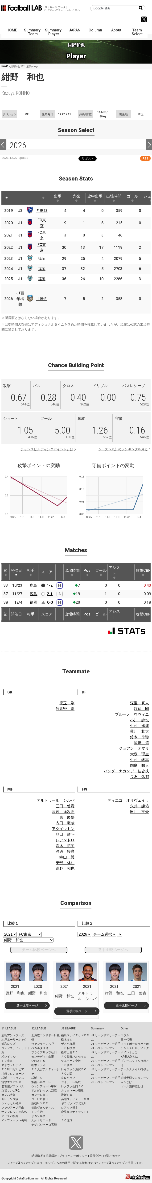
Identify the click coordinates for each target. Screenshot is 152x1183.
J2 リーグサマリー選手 (105, 1061)
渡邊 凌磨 (65, 851)
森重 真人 (139, 703)
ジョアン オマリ (134, 748)
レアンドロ (65, 840)
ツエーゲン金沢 (71, 1061)
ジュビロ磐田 (39, 1099)
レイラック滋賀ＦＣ (73, 1069)
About (116, 30)
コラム (125, 1035)
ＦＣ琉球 (66, 1120)
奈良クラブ (68, 1078)
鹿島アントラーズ (12, 1035)
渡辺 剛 (141, 708)
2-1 (50, 594)
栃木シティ (38, 1065)
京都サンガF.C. (10, 1090)
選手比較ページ (27, 1005)
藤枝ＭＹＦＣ (39, 1103)
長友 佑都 (139, 776)
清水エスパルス (11, 1082)
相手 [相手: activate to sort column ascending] (30, 572)
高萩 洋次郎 (63, 811)
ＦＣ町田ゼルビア (12, 1069)
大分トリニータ (41, 1120)
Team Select (137, 32)
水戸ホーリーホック (14, 1039)
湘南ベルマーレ (41, 1082)
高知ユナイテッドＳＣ (75, 1099)
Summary (97, 1028)
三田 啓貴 (65, 806)
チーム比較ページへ (39, 950)
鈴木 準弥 (139, 737)
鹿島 (33, 585)
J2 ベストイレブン (103, 1065)
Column (95, 30)
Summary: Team (32, 32)
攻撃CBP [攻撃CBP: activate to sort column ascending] (143, 572)
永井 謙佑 (139, 806)
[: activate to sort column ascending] (15, 198)
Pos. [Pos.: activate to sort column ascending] (87, 572)
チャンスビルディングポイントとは (47, 449)
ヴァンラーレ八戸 (42, 1043)
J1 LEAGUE (8, 1028)
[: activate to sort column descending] (6, 198)
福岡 (41, 258)
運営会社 (95, 1155)
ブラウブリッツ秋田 (44, 1052)
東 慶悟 (66, 817)
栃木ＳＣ (66, 1039)
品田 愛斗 (65, 834)
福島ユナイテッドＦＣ (75, 1035)
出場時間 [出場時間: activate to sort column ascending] (113, 198)
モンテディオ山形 (42, 1056)
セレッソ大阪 (9, 1099)
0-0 (50, 602)
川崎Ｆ (41, 299)
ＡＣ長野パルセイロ (73, 1056)
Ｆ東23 (42, 210)
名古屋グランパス (12, 1086)
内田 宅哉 (65, 823)
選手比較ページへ (113, 950)
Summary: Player (53, 32)
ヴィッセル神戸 (11, 1103)
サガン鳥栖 (38, 1116)
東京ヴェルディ (11, 1065)
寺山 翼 (66, 857)
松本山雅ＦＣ (69, 1052)
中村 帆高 (139, 759)
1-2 (50, 585)
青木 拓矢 (65, 845)
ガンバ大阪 (8, 1095)
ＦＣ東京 (7, 1061)
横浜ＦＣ (37, 1078)
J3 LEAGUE (68, 1028)
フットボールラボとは (135, 1043)
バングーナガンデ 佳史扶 (126, 771)
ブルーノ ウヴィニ (132, 714)
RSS (145, 158)
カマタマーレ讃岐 (72, 1090)
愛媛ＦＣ (66, 1095)
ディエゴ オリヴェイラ (128, 800)
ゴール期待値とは (132, 1086)
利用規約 (38, 1155)
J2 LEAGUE (38, 1028)
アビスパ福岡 (9, 1116)
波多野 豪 (65, 708)
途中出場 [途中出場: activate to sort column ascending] (95, 198)
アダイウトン (63, 828)
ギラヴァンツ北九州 (73, 1103)
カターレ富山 (39, 1095)
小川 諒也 (139, 720)
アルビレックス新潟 (44, 1090)
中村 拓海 (139, 725)
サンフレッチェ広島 (14, 1112)
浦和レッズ (8, 1043)
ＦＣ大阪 (66, 1073)
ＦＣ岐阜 (66, 1065)
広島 (33, 594)
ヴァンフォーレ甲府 (44, 1086)
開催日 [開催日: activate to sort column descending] (16, 572)
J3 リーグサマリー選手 (105, 1078)
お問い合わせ (111, 1155)
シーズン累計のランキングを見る (123, 449)
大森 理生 (139, 754)
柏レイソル (8, 1056)
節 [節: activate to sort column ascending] (6, 572)
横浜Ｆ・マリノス (12, 1078)
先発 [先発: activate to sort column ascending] (76, 198)
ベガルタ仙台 (39, 1048)
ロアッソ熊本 (69, 1107)
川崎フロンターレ (12, 1073)
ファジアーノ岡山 (12, 1107)
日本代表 (126, 1039)
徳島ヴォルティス (42, 1107)
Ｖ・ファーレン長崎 (14, 1120)
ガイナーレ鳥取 (71, 1082)
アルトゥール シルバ (55, 800)
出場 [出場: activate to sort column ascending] (58, 198)
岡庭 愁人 (139, 765)
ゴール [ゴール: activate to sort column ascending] (132, 198)
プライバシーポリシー (73, 1155)
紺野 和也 (65, 868)
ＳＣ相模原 (68, 1048)
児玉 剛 (66, 703)
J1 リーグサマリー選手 (105, 1043)
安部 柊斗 (65, 862)
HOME (12, 30)
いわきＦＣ (38, 1061)
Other (124, 1028)
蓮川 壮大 (139, 731)
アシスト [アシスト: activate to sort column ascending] (114, 572)
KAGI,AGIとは (129, 1056)
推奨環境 (51, 1155)
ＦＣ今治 (37, 1112)
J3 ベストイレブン (103, 1082)
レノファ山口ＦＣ (72, 1086)
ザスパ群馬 (68, 1043)
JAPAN (74, 30)
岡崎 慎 (141, 742)
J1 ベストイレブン (103, 1048)
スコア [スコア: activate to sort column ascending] (47, 572)
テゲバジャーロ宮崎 (44, 1124)
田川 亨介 (139, 811)
